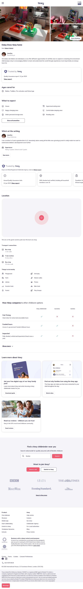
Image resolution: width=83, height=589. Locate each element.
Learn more (36, 545)
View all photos (75, 38)
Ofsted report (37, 169)
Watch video (49, 393)
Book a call (33, 469)
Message (6, 585)
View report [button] (8, 79)
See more (6, 155)
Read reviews (9, 428)
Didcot (7, 48)
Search (57, 456)
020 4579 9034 (9, 563)
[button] (25, 23)
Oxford (11, 48)
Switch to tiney (49, 469)
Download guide (10, 393)
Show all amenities (13, 120)
